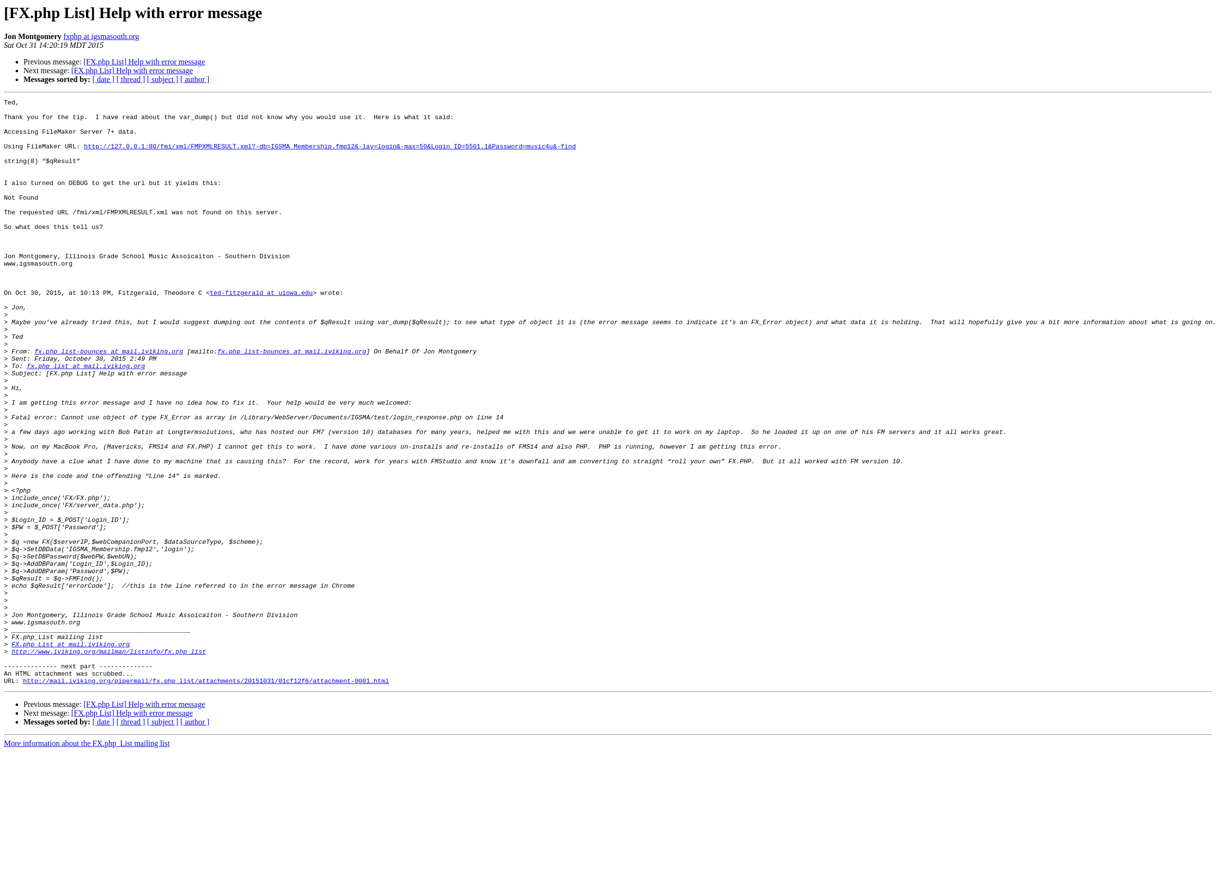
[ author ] (195, 79)
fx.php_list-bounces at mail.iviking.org (108, 402)
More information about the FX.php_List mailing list (87, 860)
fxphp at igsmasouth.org (101, 36)
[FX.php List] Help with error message (144, 62)
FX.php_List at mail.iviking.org (71, 753)
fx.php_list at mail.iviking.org (86, 419)
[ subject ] (162, 79)
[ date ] (103, 79)
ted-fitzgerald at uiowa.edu (261, 332)
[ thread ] (130, 79)
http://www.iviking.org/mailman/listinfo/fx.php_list (109, 762)
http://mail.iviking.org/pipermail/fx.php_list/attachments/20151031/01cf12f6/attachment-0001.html (206, 797)
